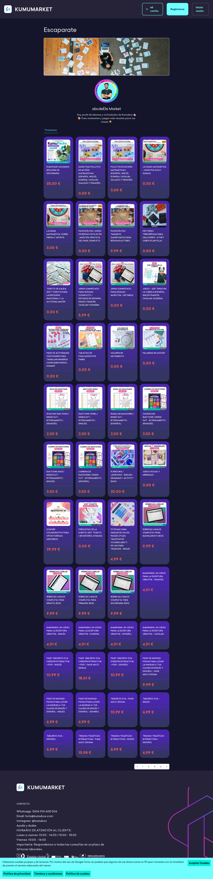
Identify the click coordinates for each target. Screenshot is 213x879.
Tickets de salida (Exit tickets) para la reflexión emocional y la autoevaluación (57, 295)
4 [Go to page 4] (160, 766)
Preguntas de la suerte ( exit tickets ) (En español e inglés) (90, 532)
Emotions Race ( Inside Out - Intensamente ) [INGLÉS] (55, 476)
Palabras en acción (154, 353)
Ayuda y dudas (27, 825)
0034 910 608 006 (44, 811)
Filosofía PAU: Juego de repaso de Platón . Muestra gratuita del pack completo (90, 236)
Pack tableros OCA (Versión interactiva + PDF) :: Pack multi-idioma (90, 663)
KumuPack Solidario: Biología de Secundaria (58, 170)
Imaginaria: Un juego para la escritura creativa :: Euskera (90, 630)
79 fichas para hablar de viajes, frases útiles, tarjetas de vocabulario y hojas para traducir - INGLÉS (120, 539)
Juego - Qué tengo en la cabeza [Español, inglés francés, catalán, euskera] (154, 293)
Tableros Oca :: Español (55, 737)
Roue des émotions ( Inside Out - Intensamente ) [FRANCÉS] (58, 419)
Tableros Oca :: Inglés (151, 700)
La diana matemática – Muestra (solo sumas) (154, 170)
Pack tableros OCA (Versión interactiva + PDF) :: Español (122, 661)
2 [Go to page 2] (148, 766)
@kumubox (39, 821)
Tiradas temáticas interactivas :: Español (153, 739)
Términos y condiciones (48, 873)
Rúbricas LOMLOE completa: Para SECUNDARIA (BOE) (120, 600)
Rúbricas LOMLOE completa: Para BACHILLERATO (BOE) (153, 532)
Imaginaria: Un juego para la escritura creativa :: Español (122, 630)
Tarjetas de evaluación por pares (87, 356)
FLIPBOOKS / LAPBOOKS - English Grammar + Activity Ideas (122, 476)
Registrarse (177, 9)
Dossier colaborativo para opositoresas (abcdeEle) (58, 534)
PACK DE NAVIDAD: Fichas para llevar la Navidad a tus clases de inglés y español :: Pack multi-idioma (153, 666)
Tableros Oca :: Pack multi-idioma (122, 700)
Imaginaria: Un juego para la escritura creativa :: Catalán (154, 630)
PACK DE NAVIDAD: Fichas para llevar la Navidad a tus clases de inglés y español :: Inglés (57, 705)
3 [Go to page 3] (154, 766)
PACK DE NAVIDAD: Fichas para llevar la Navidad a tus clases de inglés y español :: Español (89, 705)
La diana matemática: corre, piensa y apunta (57, 234)
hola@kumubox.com (39, 816)
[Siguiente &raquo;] (166, 766)
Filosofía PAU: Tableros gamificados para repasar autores (121, 236)
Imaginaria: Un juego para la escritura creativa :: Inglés (58, 630)
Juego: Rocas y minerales (151, 473)
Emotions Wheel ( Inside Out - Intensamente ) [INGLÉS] (88, 419)
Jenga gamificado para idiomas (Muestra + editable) (122, 291)
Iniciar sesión (200, 9)
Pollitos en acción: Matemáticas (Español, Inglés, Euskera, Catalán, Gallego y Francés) (122, 173)
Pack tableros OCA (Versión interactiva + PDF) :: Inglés (58, 661)
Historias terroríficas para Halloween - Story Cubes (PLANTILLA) (153, 236)
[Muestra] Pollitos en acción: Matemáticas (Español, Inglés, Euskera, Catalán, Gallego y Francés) (89, 175)
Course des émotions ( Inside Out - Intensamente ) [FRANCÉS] (154, 419)
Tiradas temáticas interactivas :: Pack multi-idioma (90, 739)
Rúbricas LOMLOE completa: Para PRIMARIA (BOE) (88, 600)
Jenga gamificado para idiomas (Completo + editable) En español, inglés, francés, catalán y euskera (90, 296)
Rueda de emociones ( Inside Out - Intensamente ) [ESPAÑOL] (122, 419)
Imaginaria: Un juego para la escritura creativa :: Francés (154, 576)
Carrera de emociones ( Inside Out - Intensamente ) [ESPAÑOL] (90, 476)
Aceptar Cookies (199, 863)
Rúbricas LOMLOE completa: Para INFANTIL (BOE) (56, 600)
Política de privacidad (17, 873)
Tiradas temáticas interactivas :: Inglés (122, 737)
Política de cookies (77, 873)
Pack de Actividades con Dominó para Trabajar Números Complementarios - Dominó (58, 359)
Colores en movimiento (117, 354)
